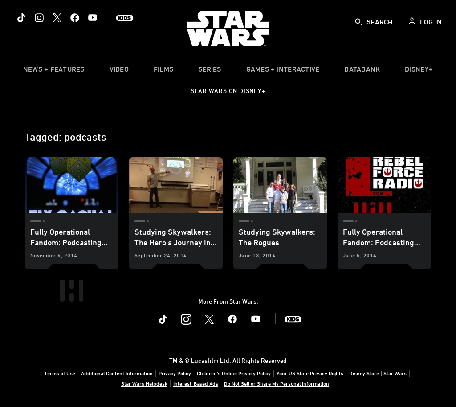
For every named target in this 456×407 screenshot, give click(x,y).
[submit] (358, 22)
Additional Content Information (117, 373)
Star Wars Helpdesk (144, 383)
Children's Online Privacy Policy (234, 373)
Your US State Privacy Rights (310, 373)
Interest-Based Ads (195, 383)
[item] (54, 71)
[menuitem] (119, 71)
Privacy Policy (175, 373)
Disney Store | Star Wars (378, 373)
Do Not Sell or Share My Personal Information (276, 383)
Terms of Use (59, 373)
